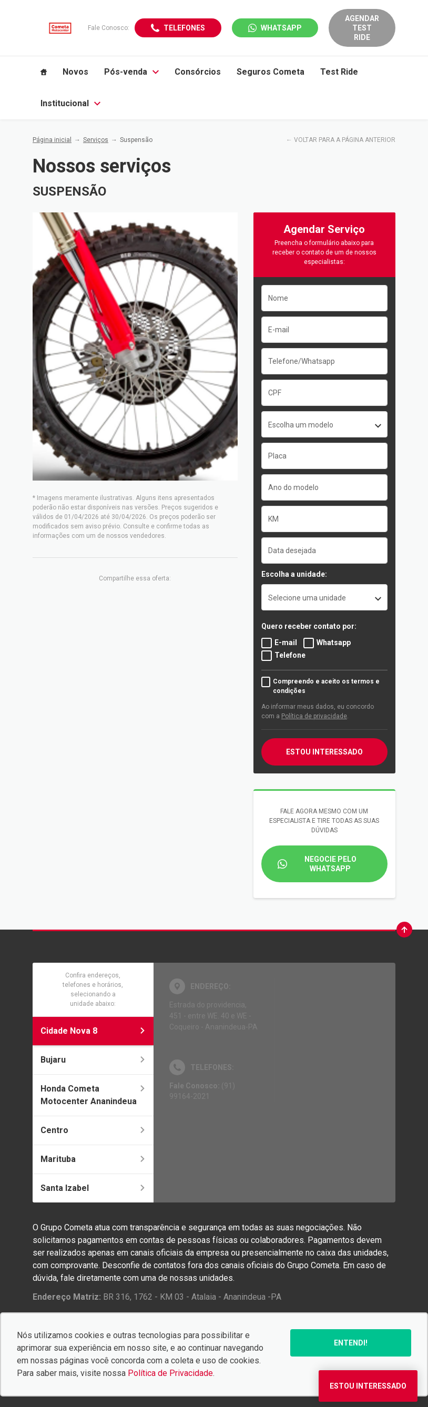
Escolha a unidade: (294, 574)
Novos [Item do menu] (75, 72)
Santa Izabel (93, 1188)
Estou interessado (324, 752)
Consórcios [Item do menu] (198, 72)
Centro (93, 1130)
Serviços (95, 140)
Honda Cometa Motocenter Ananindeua (93, 1095)
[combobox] (324, 424)
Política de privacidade (314, 716)
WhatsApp (281, 28)
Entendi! (351, 1343)
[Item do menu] (43, 72)
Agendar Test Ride (362, 28)
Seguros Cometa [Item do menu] (270, 72)
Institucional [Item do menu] (70, 103)
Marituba (93, 1159)
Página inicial (52, 140)
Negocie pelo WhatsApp (330, 864)
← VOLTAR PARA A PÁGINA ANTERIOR (340, 140)
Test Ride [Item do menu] (339, 72)
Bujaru (93, 1060)
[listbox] (324, 597)
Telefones (184, 28)
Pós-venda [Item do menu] (131, 72)
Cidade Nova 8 (93, 1031)
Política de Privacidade (170, 1373)
